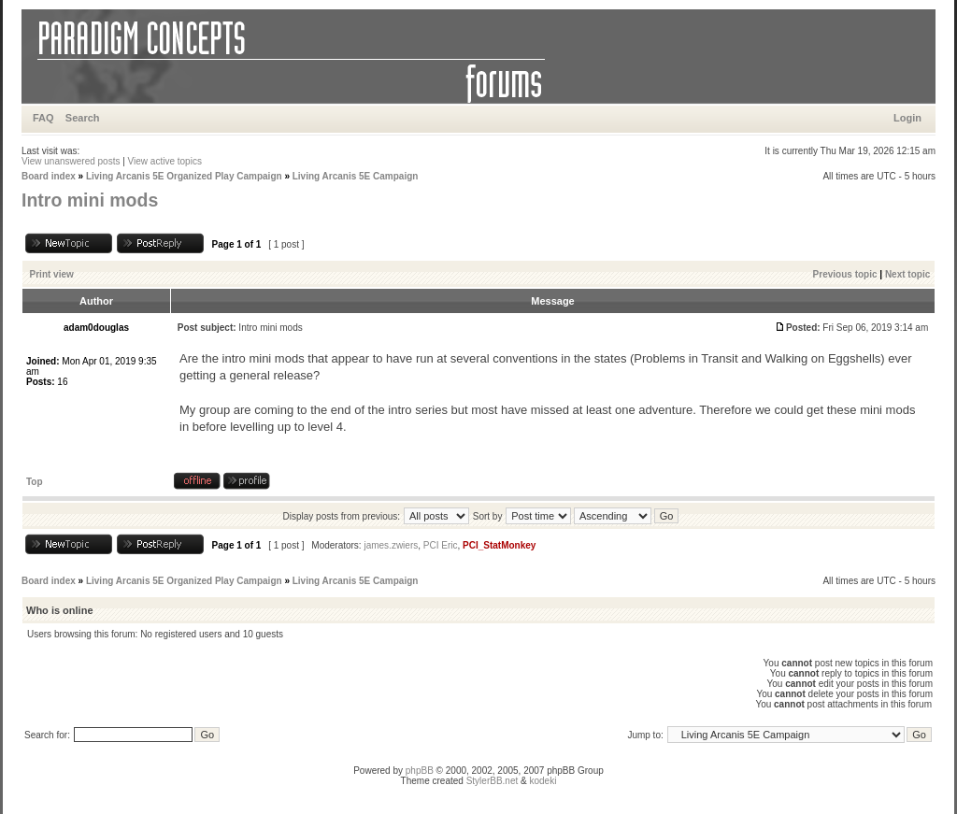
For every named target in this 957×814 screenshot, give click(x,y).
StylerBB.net (492, 781)
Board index (48, 176)
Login (907, 117)
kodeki (542, 781)
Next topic (907, 274)
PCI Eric (440, 545)
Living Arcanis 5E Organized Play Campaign (184, 176)
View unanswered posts (70, 161)
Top (34, 482)
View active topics (165, 161)
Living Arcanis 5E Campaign (356, 176)
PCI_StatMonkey (499, 545)
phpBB (420, 770)
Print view (52, 274)
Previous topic (845, 274)
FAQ (43, 117)
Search (82, 117)
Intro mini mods (89, 200)
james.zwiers (391, 545)
